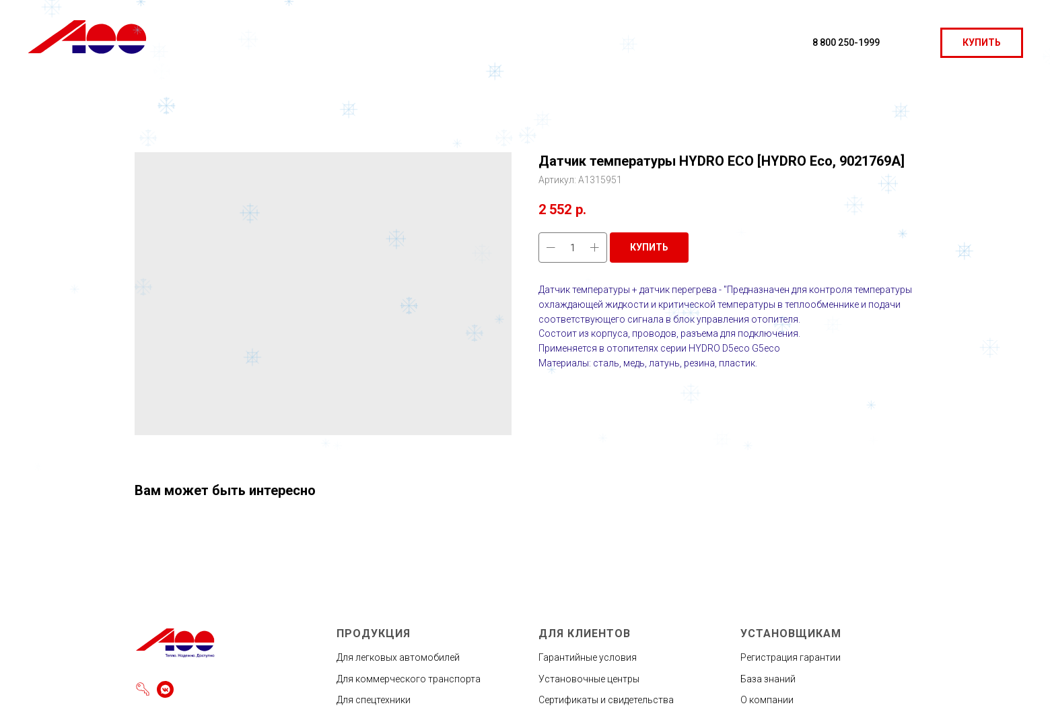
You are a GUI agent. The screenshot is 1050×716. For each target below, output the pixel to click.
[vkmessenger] (165, 689)
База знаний (768, 679)
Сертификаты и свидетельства (606, 699)
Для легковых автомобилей (398, 657)
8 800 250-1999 (846, 42)
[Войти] (143, 689)
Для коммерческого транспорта (409, 679)
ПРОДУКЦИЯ (374, 633)
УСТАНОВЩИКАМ (790, 633)
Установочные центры (588, 679)
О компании (767, 699)
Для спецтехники (374, 699)
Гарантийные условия (587, 657)
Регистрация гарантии (790, 657)
